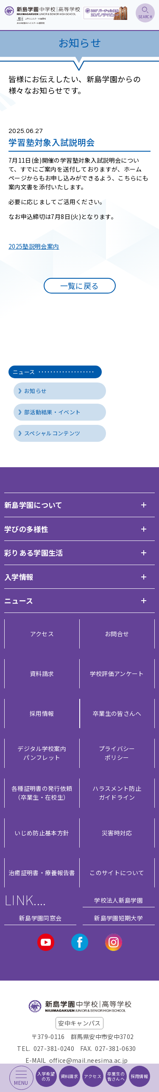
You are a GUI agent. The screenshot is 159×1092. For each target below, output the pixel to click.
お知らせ (35, 391)
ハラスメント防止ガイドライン (116, 792)
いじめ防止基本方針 (41, 833)
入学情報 (18, 576)
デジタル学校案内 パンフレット (41, 753)
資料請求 (42, 673)
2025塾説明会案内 (33, 246)
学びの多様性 (26, 529)
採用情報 (42, 713)
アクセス (42, 633)
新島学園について (33, 504)
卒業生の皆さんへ (117, 713)
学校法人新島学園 (118, 900)
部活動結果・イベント (52, 412)
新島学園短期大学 (118, 918)
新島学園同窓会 (40, 918)
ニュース (53, 372)
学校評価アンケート (117, 673)
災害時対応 (117, 833)
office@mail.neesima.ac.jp (88, 1060)
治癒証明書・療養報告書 (41, 872)
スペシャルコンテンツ (52, 433)
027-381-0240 (53, 1048)
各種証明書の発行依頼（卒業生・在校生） (42, 792)
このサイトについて (116, 872)
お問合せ (117, 633)
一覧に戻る (79, 285)
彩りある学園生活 (33, 552)
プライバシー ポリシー (117, 753)
